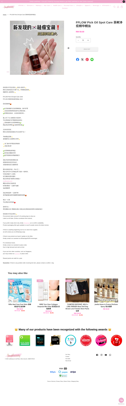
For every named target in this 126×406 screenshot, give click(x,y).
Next (68, 48)
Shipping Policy (75, 381)
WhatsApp (27, 223)
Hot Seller (67, 358)
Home (4, 14)
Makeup (39, 5)
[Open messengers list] (121, 400)
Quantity (78, 37)
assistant (17, 253)
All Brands (106, 5)
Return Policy (67, 381)
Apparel (88, 5)
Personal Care (69, 5)
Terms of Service (51, 381)
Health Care (57, 5)
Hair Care (48, 5)
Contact (67, 356)
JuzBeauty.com (7, 181)
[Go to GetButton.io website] (121, 404)
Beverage (97, 5)
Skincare (30, 5)
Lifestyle (79, 5)
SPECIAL (21, 5)
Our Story (67, 354)
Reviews (65, 8)
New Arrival (68, 360)
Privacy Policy (59, 381)
